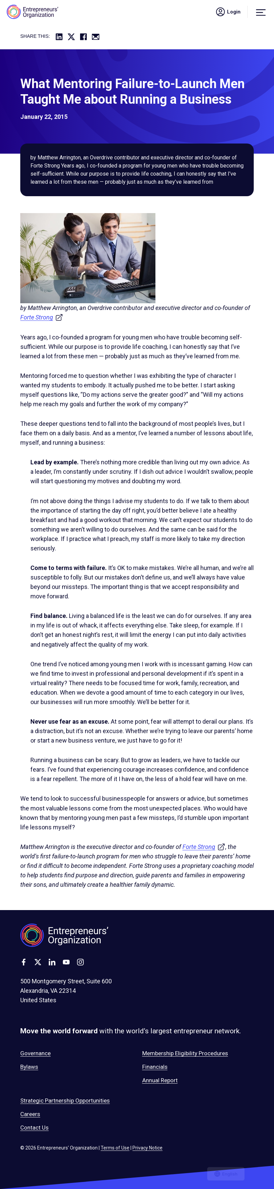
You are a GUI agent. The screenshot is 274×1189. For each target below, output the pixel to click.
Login (228, 11)
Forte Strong (41, 317)
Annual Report (160, 1080)
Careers (30, 1114)
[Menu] (261, 12)
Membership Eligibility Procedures (185, 1053)
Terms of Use (115, 1148)
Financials (155, 1066)
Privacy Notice (147, 1148)
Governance (35, 1053)
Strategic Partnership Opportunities (65, 1100)
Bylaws (29, 1066)
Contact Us (34, 1127)
